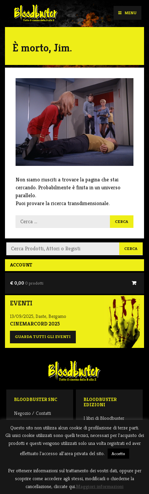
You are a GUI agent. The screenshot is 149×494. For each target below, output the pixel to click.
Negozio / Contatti (32, 413)
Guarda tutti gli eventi (43, 336)
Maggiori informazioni (100, 486)
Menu (127, 12)
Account (21, 265)
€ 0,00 (26, 283)
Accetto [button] (118, 453)
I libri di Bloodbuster (103, 418)
